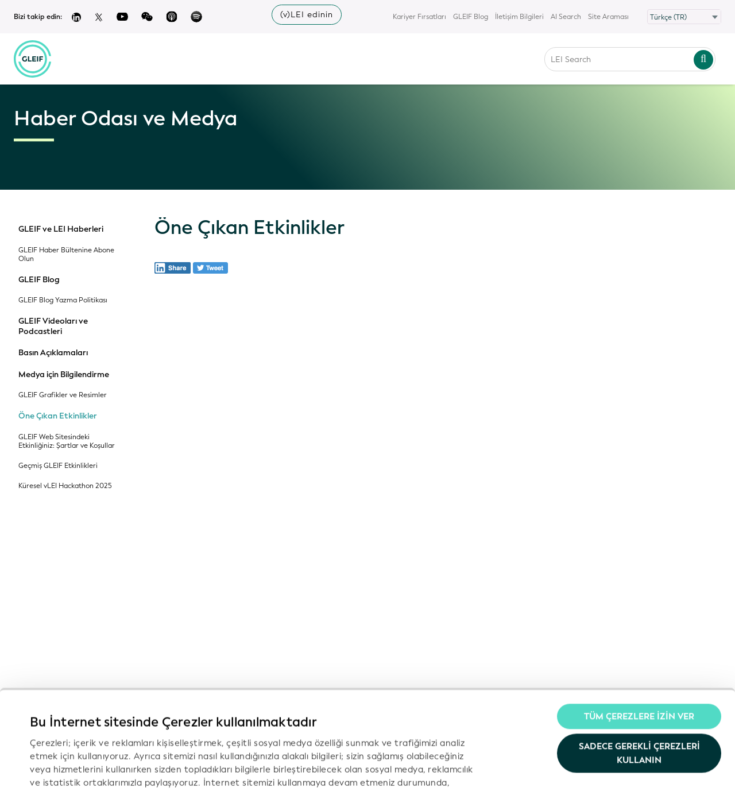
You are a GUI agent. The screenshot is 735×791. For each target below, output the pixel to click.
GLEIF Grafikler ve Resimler (62, 395)
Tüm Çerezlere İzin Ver (639, 631)
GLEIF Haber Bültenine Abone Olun (66, 254)
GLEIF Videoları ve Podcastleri (53, 326)
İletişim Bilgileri (519, 16)
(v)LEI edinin (306, 14)
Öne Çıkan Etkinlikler (57, 416)
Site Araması (608, 16)
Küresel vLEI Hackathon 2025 (65, 486)
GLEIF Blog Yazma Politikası (62, 300)
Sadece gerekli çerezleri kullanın (639, 667)
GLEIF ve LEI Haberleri (60, 229)
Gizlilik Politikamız (374, 710)
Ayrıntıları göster (65, 768)
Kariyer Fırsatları (419, 16)
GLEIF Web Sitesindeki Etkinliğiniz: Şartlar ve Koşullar (66, 441)
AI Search (566, 16)
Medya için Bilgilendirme (63, 375)
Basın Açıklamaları (53, 353)
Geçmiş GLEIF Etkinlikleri (58, 466)
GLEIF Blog (470, 16)
